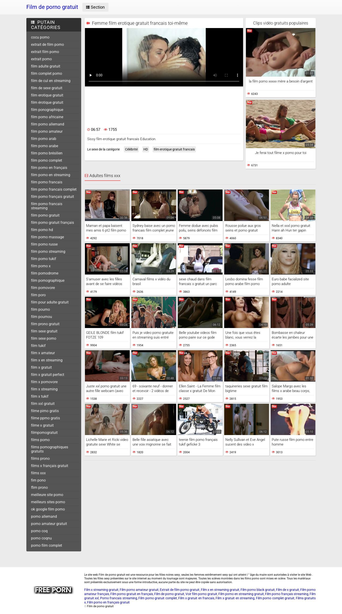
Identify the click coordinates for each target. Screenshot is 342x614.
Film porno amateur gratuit (139, 590)
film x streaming (44, 389)
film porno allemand (47, 124)
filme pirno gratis (45, 411)
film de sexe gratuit (46, 88)
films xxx (38, 473)
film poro (38, 295)
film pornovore (43, 288)
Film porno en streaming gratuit (241, 594)
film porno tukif (43, 259)
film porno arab (43, 138)
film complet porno (46, 73)
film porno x (41, 266)
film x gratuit (41, 367)
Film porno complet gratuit (275, 598)
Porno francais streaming (118, 598)
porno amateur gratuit (49, 523)
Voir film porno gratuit (201, 594)
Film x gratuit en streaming (235, 598)
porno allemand (44, 516)
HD (145, 149)
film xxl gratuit (43, 403)
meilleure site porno (47, 495)
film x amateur (43, 353)
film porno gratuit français (52, 222)
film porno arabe (44, 146)
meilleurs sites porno (48, 502)
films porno (40, 440)
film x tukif (40, 396)
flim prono (39, 487)
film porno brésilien (47, 153)
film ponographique (47, 109)
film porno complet (46, 160)
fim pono (38, 480)
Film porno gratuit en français (131, 594)
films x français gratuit (49, 466)
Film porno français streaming (286, 594)
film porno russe (44, 244)
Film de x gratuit (287, 590)
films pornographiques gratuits (49, 449)
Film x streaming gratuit (101, 590)
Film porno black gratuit (258, 590)
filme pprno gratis (45, 418)
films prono (40, 458)
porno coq (39, 531)
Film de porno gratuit (169, 594)
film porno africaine (47, 117)
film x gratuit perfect (47, 374)
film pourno (40, 309)
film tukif (38, 345)
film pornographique (47, 280)
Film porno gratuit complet (157, 598)
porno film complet (46, 545)
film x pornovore (44, 382)
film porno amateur (47, 131)
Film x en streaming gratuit (220, 590)
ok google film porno (48, 509)
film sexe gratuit (44, 331)
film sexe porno (43, 338)
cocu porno (40, 37)
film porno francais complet (54, 189)
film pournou (41, 316)
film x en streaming (47, 360)
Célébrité (131, 149)
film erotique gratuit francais (174, 149)
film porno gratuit (45, 215)
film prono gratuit (45, 324)
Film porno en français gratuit (108, 602)
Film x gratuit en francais (196, 598)
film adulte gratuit (45, 66)
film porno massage (47, 237)
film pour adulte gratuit (50, 302)
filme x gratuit (42, 425)
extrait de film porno (47, 44)
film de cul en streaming (50, 81)
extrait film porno (45, 52)
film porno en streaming (50, 175)
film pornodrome (44, 273)
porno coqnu (41, 538)
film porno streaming (48, 251)
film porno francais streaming (46, 206)
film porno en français (49, 167)
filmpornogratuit (44, 432)
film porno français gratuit (52, 196)
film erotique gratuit (47, 95)
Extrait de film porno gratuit (179, 590)
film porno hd (42, 230)
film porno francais (46, 182)
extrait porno (41, 59)
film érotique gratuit (47, 102)
